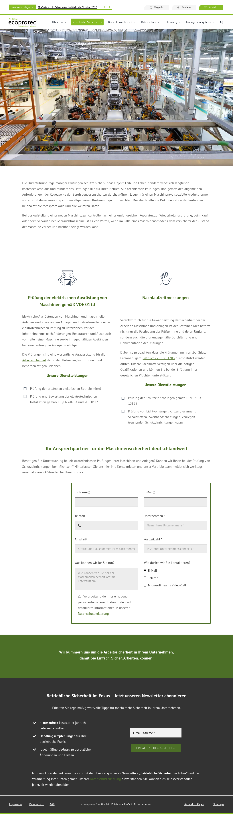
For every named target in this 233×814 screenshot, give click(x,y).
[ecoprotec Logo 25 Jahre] (23, 19)
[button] (221, 22)
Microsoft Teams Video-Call (167, 585)
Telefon (80, 516)
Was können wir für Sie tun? (94, 563)
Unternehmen (154, 516)
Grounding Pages (194, 804)
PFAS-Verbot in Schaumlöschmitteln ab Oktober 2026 (67, 7)
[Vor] (109, 7)
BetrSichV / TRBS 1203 (159, 358)
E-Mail (149, 492)
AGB (52, 804)
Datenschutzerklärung (93, 613)
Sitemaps (218, 804)
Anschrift (81, 539)
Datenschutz (36, 804)
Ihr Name (82, 492)
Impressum (15, 804)
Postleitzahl (153, 539)
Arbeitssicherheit (34, 360)
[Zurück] (104, 7)
